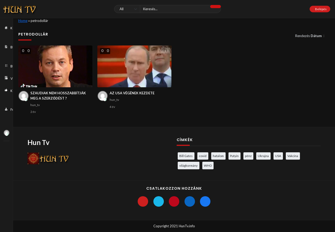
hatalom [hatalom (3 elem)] (218, 156)
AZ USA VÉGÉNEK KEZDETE (132, 93)
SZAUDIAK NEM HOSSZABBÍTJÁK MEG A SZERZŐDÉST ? (58, 95)
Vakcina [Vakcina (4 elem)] (292, 156)
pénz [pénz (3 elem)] (248, 156)
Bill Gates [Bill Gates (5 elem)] (186, 156)
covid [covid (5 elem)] (202, 156)
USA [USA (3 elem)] (278, 156)
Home (22, 21)
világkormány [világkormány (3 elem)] (188, 165)
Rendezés (308, 36)
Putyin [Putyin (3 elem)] (234, 156)
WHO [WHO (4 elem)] (208, 165)
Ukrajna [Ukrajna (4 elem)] (263, 156)
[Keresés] (167, 9)
